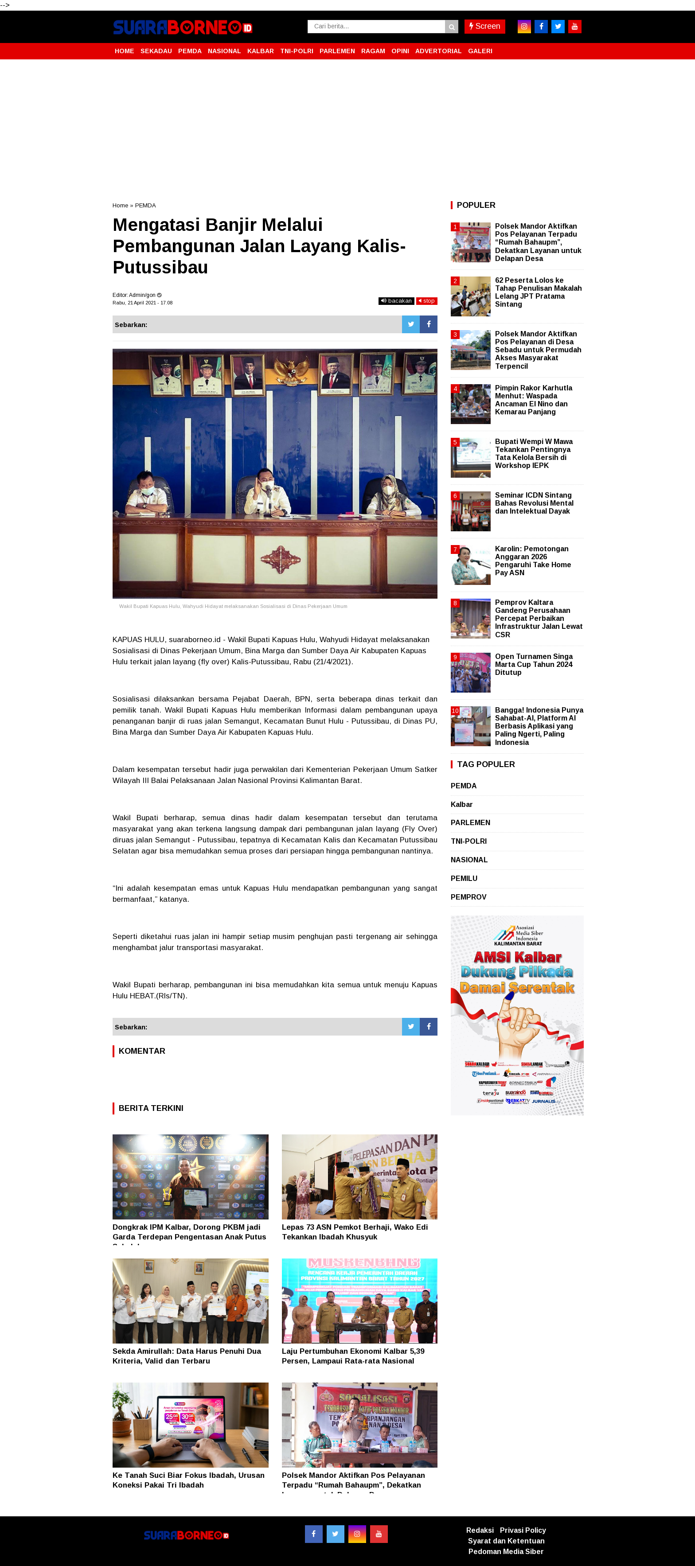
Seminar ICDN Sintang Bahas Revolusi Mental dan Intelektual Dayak (534, 503)
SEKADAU (156, 51)
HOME (124, 51)
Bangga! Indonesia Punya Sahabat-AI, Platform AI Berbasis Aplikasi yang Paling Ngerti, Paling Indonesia (539, 726)
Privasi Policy (523, 1530)
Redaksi (480, 1530)
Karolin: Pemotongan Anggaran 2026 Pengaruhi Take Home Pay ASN (533, 561)
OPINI (400, 51)
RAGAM (373, 51)
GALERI (480, 51)
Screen (484, 26)
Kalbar (462, 804)
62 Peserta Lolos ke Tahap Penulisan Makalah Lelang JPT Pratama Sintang (538, 292)
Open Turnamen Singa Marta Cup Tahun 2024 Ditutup (534, 664)
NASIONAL (224, 51)
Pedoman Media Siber (506, 1551)
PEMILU (464, 878)
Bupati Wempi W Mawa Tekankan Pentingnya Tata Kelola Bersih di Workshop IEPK (534, 454)
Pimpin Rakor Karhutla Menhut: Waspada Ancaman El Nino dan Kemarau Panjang (533, 400)
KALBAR (260, 51)
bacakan (396, 300)
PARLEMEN (337, 51)
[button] (573, 47)
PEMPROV (469, 897)
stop (427, 300)
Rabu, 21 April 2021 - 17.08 (142, 302)
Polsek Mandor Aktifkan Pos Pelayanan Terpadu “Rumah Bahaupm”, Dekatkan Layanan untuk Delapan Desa (353, 1485)
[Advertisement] (347, 130)
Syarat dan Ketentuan (506, 1541)
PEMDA (190, 51)
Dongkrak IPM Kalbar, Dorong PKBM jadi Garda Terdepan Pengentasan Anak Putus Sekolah (189, 1237)
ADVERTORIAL (438, 51)
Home (120, 205)
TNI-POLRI (296, 51)
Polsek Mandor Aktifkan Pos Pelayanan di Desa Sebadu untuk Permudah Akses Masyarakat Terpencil (538, 350)
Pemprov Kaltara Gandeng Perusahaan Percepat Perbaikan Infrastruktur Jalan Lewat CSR (539, 619)
